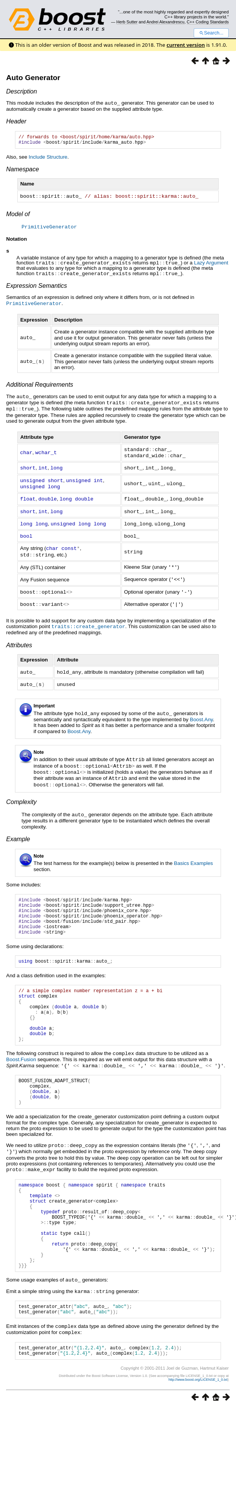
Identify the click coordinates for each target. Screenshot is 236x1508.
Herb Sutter (127, 22)
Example (18, 829)
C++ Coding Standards (208, 22)
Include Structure (48, 159)
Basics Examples (193, 853)
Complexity (21, 792)
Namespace (22, 171)
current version (185, 44)
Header (16, 121)
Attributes (19, 638)
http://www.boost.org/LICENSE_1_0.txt (198, 1416)
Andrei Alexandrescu (165, 22)
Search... (211, 33)
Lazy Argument (211, 264)
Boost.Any (201, 712)
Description (21, 91)
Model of (18, 215)
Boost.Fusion (21, 1070)
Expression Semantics (36, 287)
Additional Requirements (39, 385)
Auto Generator (33, 78)
